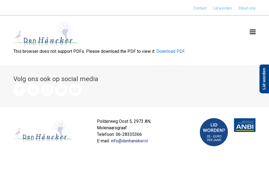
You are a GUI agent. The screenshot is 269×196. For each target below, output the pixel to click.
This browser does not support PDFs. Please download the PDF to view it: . (99, 51)
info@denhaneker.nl (129, 140)
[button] (253, 31)
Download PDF (170, 51)
